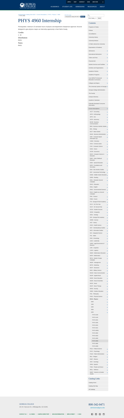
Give (88, 2)
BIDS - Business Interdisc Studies (98, 126)
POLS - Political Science (96, 348)
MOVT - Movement (94, 267)
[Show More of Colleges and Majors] (107, 83)
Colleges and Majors (94, 83)
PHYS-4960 (95, 341)
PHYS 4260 (95, 322)
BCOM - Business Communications (94, 122)
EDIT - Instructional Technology (97, 172)
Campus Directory (93, 96)
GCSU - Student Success (96, 209)
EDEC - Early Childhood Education (96, 159)
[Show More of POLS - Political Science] (107, 349)
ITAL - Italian (93, 235)
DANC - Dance (93, 149)
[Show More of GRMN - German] (107, 220)
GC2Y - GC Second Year (96, 207)
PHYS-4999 (95, 346)
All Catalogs (92, 389)
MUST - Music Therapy (95, 286)
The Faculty (92, 93)
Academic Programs (94, 74)
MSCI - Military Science (95, 270)
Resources (92, 6)
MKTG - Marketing (94, 265)
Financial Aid (92, 61)
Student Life (67, 6)
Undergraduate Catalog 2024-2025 (26, 14)
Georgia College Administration (97, 90)
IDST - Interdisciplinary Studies (97, 227)
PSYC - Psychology (95, 351)
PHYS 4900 (95, 333)
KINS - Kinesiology (94, 238)
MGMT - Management (95, 262)
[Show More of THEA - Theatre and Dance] (107, 367)
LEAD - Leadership (94, 241)
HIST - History (93, 222)
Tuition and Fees (93, 57)
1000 (92, 304)
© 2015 (79, 414)
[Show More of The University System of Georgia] (107, 86)
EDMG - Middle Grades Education (98, 174)
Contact (81, 2)
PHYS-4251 (95, 320)
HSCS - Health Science (95, 225)
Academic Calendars (94, 100)
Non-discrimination (58, 414)
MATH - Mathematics (95, 255)
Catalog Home (92, 382)
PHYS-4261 (95, 325)
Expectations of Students (95, 47)
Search (99, 18)
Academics (55, 6)
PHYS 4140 (95, 317)
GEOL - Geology (94, 214)
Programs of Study (94, 27)
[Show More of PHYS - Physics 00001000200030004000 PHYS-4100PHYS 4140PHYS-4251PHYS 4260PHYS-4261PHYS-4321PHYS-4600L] (107, 299)
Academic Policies (93, 71)
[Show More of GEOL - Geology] (107, 215)
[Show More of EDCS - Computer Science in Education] (107, 154)
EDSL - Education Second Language (96, 180)
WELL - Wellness (94, 369)
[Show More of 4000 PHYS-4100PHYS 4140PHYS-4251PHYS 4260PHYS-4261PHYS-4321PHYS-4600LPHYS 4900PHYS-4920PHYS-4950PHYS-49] (107, 312)
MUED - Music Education (96, 278)
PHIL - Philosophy (94, 293)
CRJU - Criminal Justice (96, 143)
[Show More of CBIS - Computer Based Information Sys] (107, 137)
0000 (92, 301)
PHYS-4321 (95, 327)
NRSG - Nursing (94, 288)
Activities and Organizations (96, 67)
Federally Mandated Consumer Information (97, 104)
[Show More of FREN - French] (107, 199)
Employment (71, 414)
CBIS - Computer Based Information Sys (96, 137)
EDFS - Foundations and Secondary (96, 166)
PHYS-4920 (95, 335)
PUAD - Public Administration (97, 354)
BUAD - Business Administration (98, 134)
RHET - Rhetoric (94, 359)
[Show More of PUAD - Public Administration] (107, 354)
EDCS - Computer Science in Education (97, 155)
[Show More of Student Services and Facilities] (107, 64)
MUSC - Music (93, 283)
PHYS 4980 (95, 343)
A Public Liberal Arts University (97, 44)
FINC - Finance (93, 196)
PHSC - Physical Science (96, 296)
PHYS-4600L (95, 330)
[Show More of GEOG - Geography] (107, 212)
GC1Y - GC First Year (95, 204)
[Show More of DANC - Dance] (107, 149)
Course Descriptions (42, 14)
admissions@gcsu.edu (97, 407)
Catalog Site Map (93, 386)
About (102, 6)
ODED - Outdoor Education (96, 291)
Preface (91, 30)
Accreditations (92, 33)
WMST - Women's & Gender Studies (97, 373)
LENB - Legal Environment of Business (97, 244)
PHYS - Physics (52, 14)
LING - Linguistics (94, 247)
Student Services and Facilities (97, 64)
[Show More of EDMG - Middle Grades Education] (107, 175)
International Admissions (95, 54)
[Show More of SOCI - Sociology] (107, 362)
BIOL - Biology (93, 129)
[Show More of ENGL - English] (107, 187)
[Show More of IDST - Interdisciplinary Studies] (107, 228)
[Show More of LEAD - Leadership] (107, 241)
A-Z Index (32, 414)
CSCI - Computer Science (96, 146)
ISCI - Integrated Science (96, 233)
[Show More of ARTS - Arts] (107, 117)
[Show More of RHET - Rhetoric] (107, 359)
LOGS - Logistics (94, 250)
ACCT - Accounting (94, 111)
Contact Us (22, 414)
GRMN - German (94, 220)
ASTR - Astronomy (94, 119)
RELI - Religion (93, 356)
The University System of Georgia (97, 86)
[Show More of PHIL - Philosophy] (107, 294)
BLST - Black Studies (95, 131)
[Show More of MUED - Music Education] (107, 278)
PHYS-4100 (95, 314)
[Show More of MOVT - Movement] (107, 268)
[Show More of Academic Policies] (107, 71)
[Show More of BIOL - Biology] (107, 129)
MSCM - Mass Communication (97, 273)
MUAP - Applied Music (95, 275)
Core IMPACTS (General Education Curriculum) (95, 78)
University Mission (93, 40)
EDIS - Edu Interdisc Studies (97, 169)
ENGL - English (94, 187)
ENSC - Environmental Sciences (98, 189)
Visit (75, 2)
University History (93, 37)
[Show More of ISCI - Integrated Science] (107, 233)
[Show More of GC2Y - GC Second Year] (107, 207)
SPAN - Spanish (94, 364)
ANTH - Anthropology (95, 114)
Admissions (80, 6)
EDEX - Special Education (96, 162)
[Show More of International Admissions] (107, 54)
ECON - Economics (94, 151)
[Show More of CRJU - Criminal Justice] (107, 144)
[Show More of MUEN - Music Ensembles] (107, 281)
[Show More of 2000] (107, 307)
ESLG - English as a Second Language (97, 193)
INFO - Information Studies (96, 230)
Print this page (68, 15)
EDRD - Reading (94, 177)
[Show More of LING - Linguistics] (107, 248)
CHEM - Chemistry (94, 141)
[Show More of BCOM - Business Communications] (107, 122)
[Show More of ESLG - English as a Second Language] (107, 192)
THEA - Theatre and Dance (96, 367)
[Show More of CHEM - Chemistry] (107, 141)
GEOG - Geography (95, 212)
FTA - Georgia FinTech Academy (98, 201)
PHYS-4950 (95, 338)
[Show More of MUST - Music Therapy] (107, 286)
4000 (59, 14)
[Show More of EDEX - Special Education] (107, 163)
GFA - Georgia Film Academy (97, 217)
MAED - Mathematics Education (98, 253)
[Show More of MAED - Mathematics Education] (107, 253)
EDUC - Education (94, 184)
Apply (69, 2)
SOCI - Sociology (94, 361)
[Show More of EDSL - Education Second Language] (107, 180)
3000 (92, 309)
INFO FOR (98, 2)
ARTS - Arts (93, 117)
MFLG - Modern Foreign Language (96, 259)
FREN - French (93, 199)
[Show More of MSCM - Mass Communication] (107, 273)
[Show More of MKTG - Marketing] (107, 265)
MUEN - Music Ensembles (96, 280)
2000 (92, 307)
